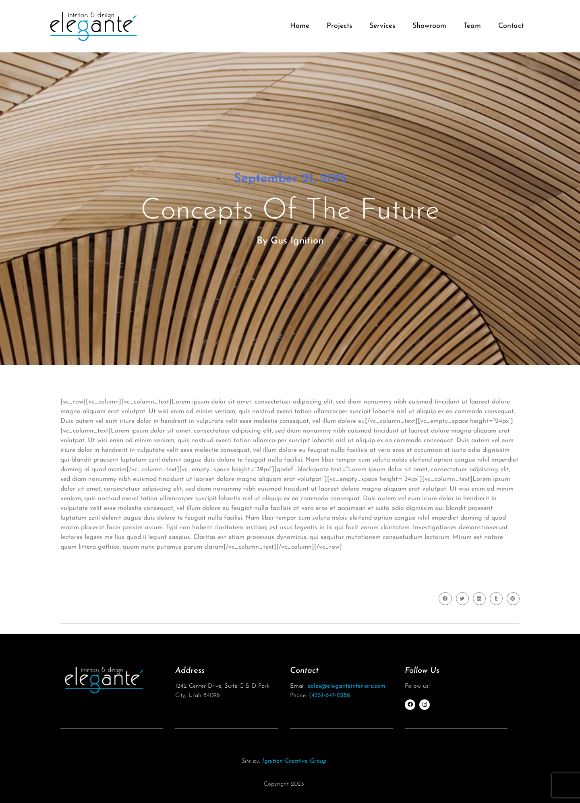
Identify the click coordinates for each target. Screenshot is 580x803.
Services (382, 26)
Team (472, 26)
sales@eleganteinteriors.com (346, 686)
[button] (445, 598)
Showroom (429, 26)
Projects (339, 26)
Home (299, 26)
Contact (511, 26)
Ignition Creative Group (294, 761)
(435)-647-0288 (329, 696)
